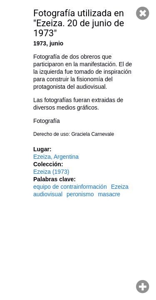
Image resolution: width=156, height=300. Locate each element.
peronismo (80, 194)
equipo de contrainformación (70, 186)
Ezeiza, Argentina (56, 156)
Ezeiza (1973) (51, 171)
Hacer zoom (143, 287)
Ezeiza (120, 186)
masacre (109, 194)
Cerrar (143, 13)
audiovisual (47, 194)
